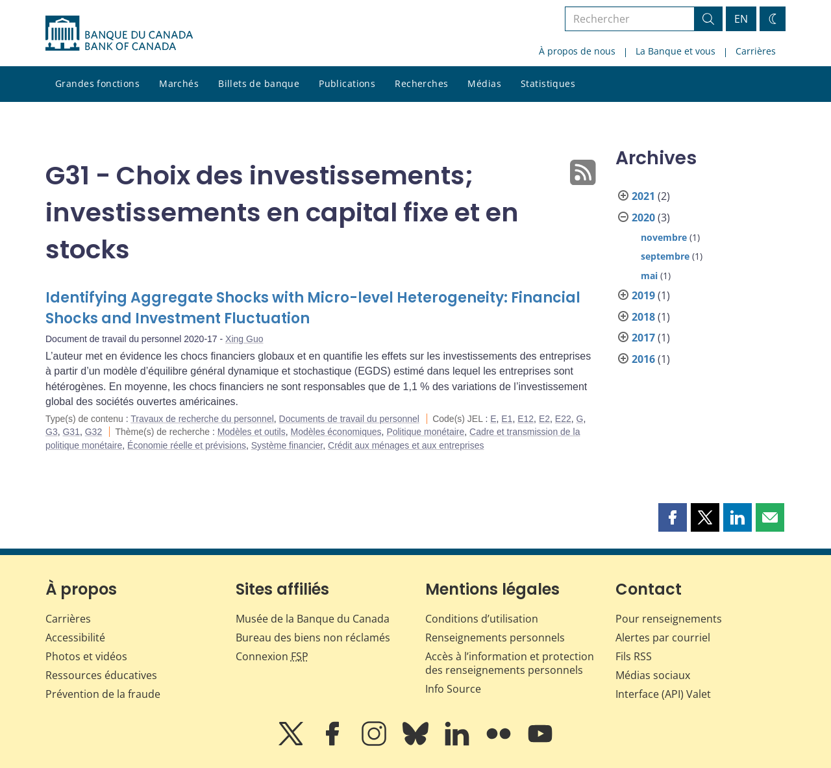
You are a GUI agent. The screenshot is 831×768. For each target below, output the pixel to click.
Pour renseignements (668, 619)
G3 (51, 432)
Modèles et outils (251, 432)
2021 (643, 196)
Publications (347, 83)
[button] (672, 517)
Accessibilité (75, 637)
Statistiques (548, 83)
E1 (506, 419)
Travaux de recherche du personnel (202, 419)
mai (649, 275)
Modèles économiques (336, 432)
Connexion (272, 656)
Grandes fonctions (97, 83)
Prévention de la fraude (102, 694)
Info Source (453, 689)
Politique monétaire (425, 432)
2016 (643, 359)
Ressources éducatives (101, 675)
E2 (544, 419)
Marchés (179, 83)
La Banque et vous (675, 51)
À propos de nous (577, 51)
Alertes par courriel (662, 637)
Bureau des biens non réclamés (313, 637)
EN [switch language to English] (741, 19)
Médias (484, 83)
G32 (93, 432)
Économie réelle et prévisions (186, 445)
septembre (665, 256)
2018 (643, 317)
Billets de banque (258, 83)
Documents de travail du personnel (349, 419)
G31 (70, 432)
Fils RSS (633, 656)
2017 (643, 337)
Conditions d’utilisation (481, 619)
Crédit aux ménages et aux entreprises (406, 445)
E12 (525, 419)
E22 (563, 419)
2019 (643, 295)
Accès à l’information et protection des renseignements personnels (509, 663)
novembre (664, 237)
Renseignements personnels (495, 637)
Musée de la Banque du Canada (313, 619)
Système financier (287, 445)
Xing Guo (244, 339)
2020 (643, 217)
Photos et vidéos (86, 656)
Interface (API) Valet (663, 694)
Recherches (421, 83)
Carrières (756, 51)
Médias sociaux (652, 675)
